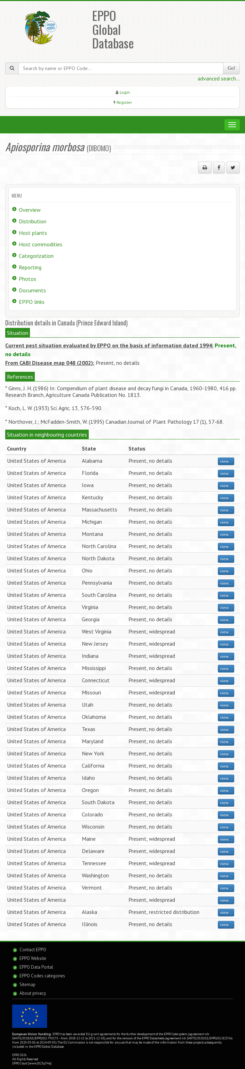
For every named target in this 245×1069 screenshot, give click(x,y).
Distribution (32, 221)
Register (124, 102)
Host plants (33, 232)
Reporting (30, 267)
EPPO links (32, 301)
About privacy (32, 993)
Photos (27, 278)
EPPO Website (32, 958)
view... (226, 461)
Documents (32, 290)
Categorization (36, 255)
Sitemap (27, 984)
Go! (231, 68)
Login (125, 92)
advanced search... (219, 78)
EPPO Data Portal (36, 967)
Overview (30, 209)
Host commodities (40, 244)
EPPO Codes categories (42, 976)
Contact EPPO (32, 950)
